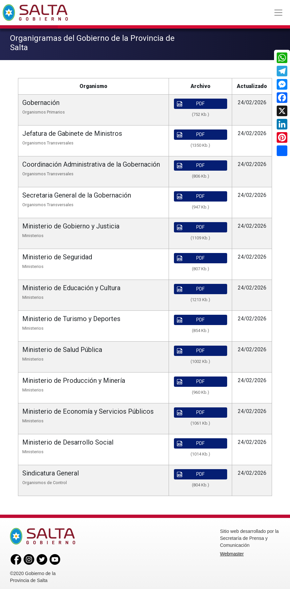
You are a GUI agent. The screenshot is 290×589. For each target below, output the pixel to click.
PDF (191, 101)
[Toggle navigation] (278, 12)
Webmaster (232, 551)
